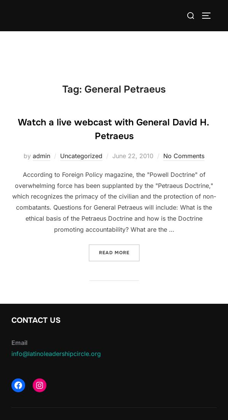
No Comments (183, 156)
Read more (119, 252)
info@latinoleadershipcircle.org (56, 353)
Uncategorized (81, 156)
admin (41, 156)
